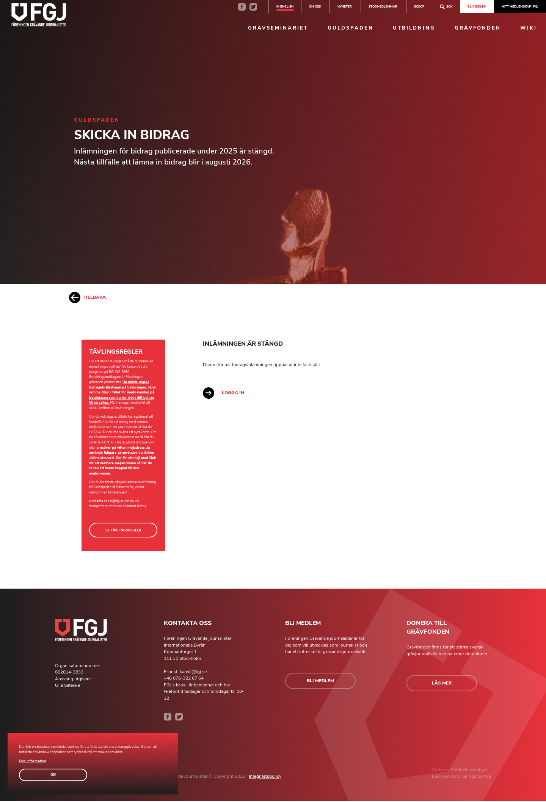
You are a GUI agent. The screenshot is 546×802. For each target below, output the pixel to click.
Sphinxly (460, 771)
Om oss (315, 6)
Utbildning (414, 28)
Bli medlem (477, 6)
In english (284, 6)
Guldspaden (350, 28)
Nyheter (344, 6)
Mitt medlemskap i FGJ (520, 6)
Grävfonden (478, 28)
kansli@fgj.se (114, 501)
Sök (446, 6)
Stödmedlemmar (383, 6)
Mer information (31, 761)
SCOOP (419, 6)
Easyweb (441, 778)
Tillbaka (87, 297)
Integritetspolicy (265, 778)
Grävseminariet (278, 28)
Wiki (528, 28)
